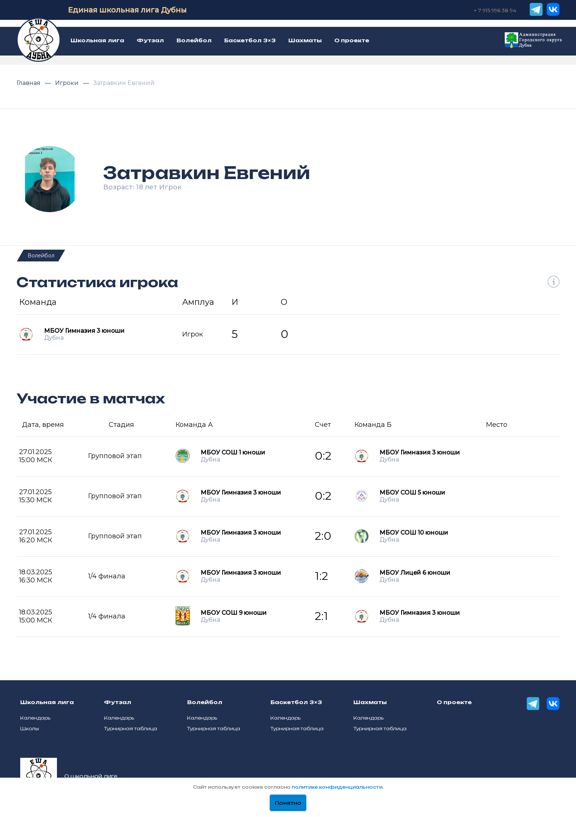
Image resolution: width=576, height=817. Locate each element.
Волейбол (41, 255)
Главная (29, 82)
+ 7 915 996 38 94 (495, 10)
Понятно (288, 803)
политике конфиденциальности (337, 787)
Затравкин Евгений (124, 82)
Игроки (67, 82)
